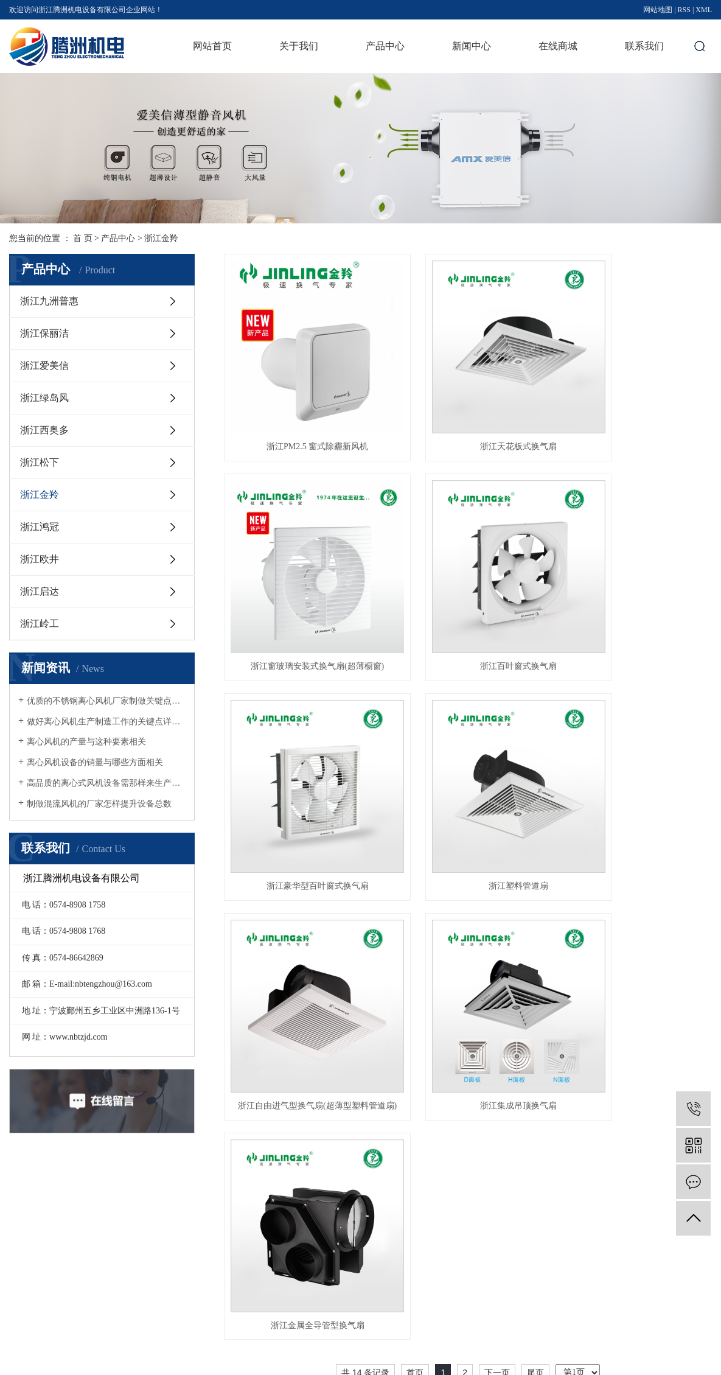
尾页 (535, 832)
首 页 (82, 238)
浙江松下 (39, 462)
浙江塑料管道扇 (635, 598)
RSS (684, 9)
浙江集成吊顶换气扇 (468, 784)
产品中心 (385, 46)
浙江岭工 (39, 623)
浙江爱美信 (44, 365)
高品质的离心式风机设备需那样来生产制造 (106, 783)
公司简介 (273, 1243)
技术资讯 (425, 1285)
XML (703, 9)
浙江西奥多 (44, 430)
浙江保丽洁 (44, 333)
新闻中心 (471, 46)
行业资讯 (425, 1264)
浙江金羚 (161, 238)
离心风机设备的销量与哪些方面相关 (95, 762)
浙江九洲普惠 (49, 301)
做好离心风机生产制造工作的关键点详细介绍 (106, 721)
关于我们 (298, 46)
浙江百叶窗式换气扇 (300, 598)
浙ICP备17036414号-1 (257, 1361)
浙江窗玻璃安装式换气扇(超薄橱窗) (635, 413)
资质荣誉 (273, 1264)
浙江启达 (39, 591)
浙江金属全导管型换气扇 (635, 784)
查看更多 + (352, 1307)
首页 (414, 832)
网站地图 (657, 9)
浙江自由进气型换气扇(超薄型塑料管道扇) (300, 784)
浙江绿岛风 (44, 398)
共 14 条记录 (365, 832)
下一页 (497, 832)
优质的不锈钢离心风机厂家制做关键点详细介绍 (106, 700)
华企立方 (697, 1361)
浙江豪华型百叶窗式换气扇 (468, 598)
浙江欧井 (39, 559)
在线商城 (557, 46)
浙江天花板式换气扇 (468, 413)
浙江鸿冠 (39, 527)
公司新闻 (425, 1243)
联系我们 (644, 46)
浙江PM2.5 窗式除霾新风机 (300, 413)
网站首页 (212, 46)
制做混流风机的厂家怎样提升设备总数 (99, 803)
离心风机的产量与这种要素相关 (86, 741)
